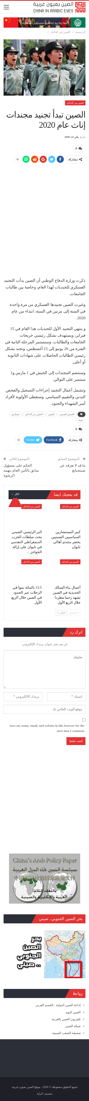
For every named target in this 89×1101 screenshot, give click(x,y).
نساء (80, 420)
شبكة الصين (73, 1026)
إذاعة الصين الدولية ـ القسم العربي (58, 1005)
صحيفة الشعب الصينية (66, 1033)
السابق (74, 612)
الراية (40, 1093)
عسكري (15, 414)
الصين (51, 414)
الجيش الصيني (67, 414)
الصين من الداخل (75, 103)
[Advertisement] (44, 212)
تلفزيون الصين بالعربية (66, 1019)
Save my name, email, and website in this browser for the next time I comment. (46, 728)
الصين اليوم (73, 1012)
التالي (61, 612)
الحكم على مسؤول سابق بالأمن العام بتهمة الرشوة (21, 470)
